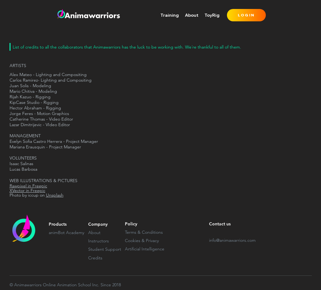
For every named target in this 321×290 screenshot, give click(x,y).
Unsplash (55, 195)
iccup (33, 195)
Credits (95, 258)
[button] (169, 15)
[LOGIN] (246, 15)
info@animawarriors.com (232, 240)
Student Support (104, 249)
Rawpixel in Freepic (28, 186)
